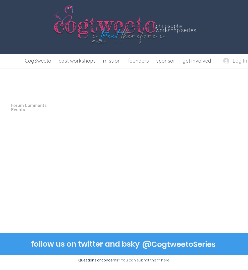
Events (18, 109)
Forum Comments (29, 105)
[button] (77, 60)
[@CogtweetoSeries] (179, 244)
